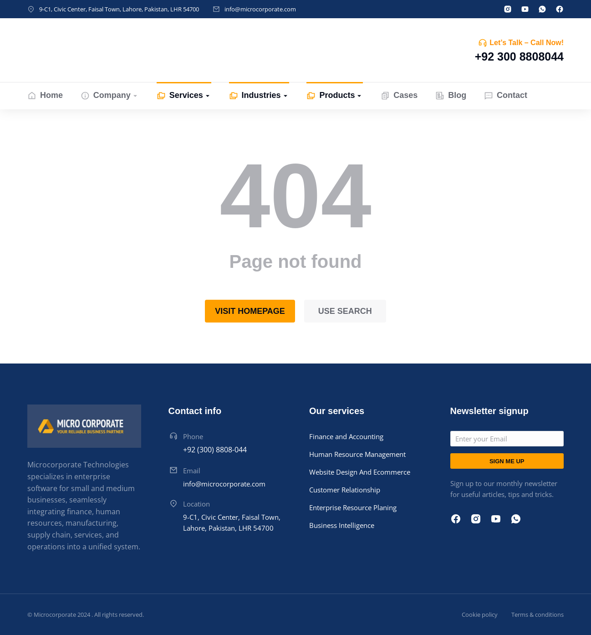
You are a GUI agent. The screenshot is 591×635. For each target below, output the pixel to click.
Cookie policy (480, 614)
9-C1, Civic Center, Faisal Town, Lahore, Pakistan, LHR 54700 (119, 9)
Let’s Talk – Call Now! (526, 42)
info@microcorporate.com (260, 9)
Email (191, 470)
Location (196, 503)
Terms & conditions (537, 614)
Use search (345, 311)
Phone (193, 436)
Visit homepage (250, 311)
